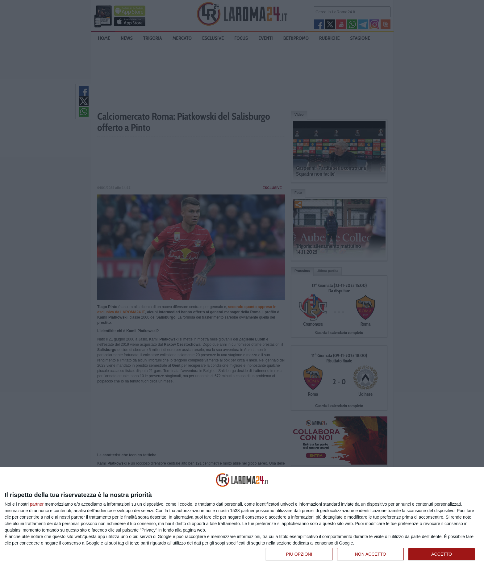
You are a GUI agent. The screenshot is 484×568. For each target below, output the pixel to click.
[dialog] (242, 517)
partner (37, 504)
